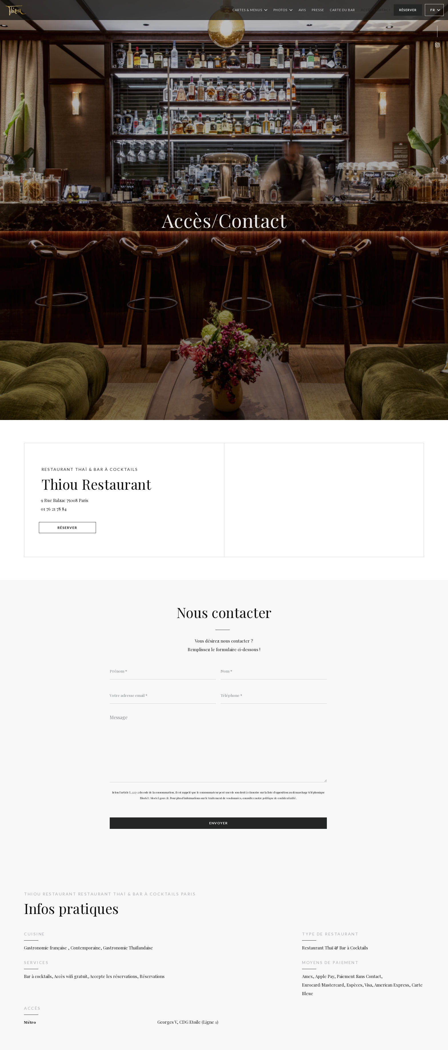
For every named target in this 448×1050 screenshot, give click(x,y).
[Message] (218, 746)
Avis (302, 10)
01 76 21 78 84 (54, 509)
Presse (318, 10)
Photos (283, 10)
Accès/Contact (376, 10)
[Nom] (274, 670)
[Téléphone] (274, 695)
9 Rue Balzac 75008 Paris (94, 499)
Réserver (408, 10)
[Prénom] (163, 670)
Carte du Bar (342, 9)
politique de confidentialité (279, 798)
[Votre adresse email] (163, 695)
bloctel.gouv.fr (160, 798)
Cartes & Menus (250, 10)
